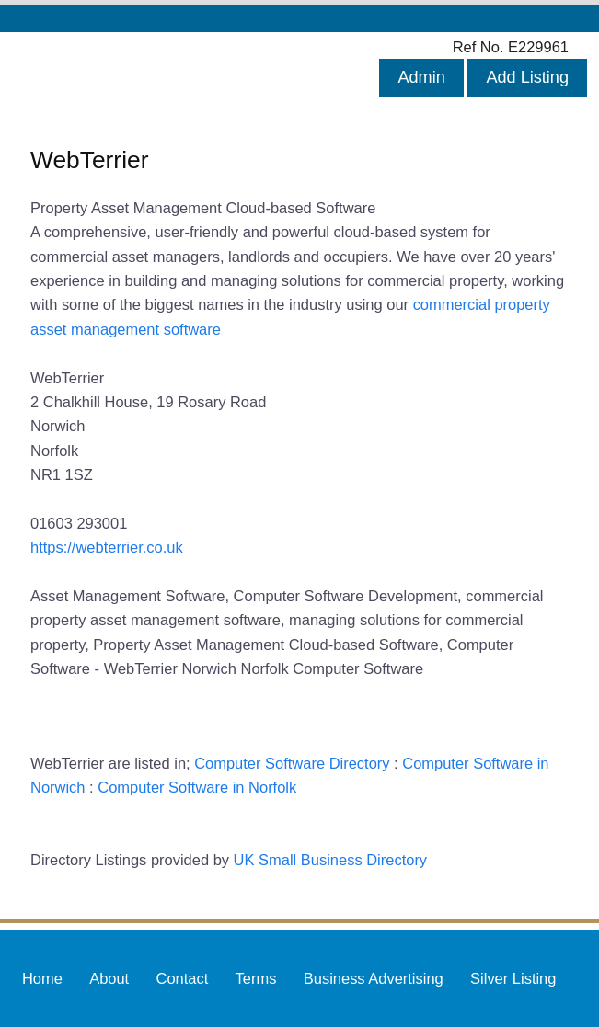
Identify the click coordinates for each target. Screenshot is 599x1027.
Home (42, 978)
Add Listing (527, 77)
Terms (256, 978)
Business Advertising (373, 978)
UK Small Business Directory (331, 859)
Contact (182, 978)
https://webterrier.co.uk (106, 547)
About (109, 978)
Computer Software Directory (291, 763)
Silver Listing (513, 978)
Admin (420, 77)
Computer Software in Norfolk (197, 787)
